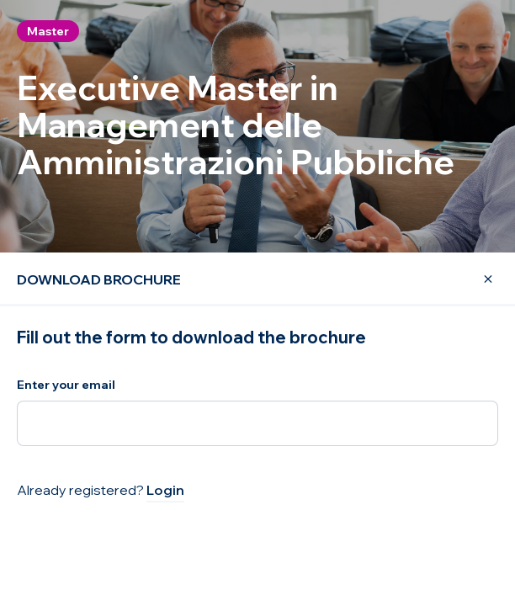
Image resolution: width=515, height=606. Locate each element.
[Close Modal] (478, 279)
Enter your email (66, 384)
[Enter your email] (257, 423)
